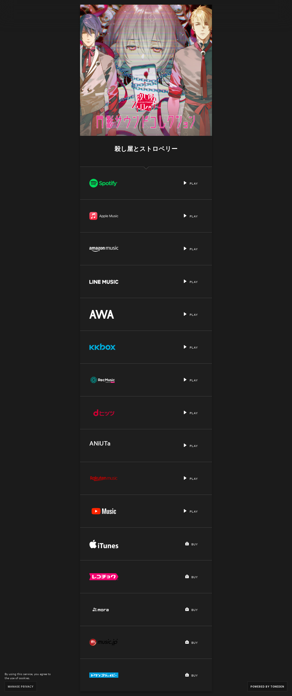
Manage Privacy (21, 686)
